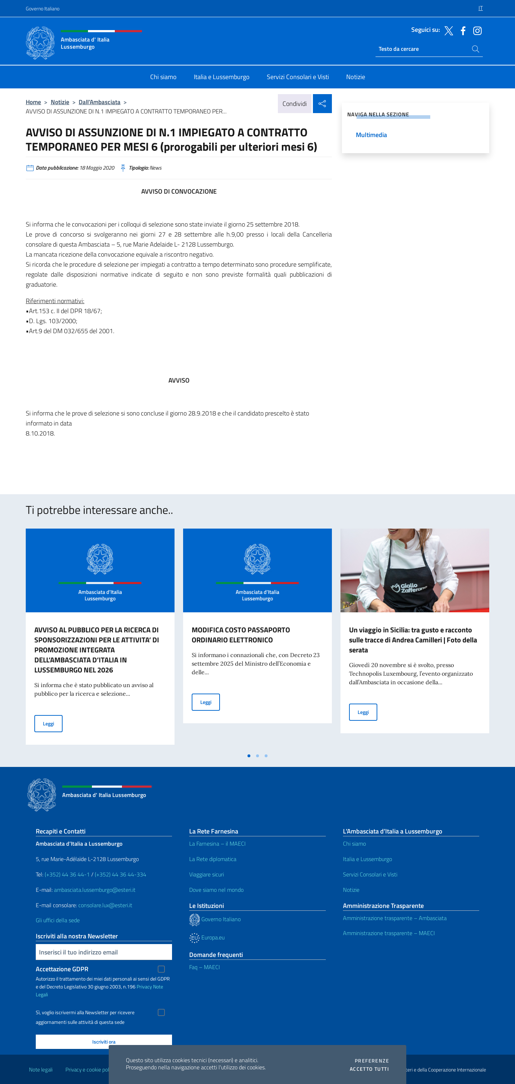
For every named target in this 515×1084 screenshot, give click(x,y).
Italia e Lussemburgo (367, 859)
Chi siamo (354, 843)
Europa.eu (207, 937)
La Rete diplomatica (212, 859)
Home (33, 101)
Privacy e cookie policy (90, 1069)
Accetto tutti (369, 1068)
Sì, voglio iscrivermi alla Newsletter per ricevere (85, 1012)
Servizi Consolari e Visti (370, 874)
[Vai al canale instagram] (476, 30)
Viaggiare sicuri (206, 874)
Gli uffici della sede (58, 920)
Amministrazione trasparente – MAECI (389, 933)
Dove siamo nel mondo (216, 889)
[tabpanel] (100, 639)
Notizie (60, 101)
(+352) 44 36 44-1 (67, 874)
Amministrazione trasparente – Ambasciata (395, 918)
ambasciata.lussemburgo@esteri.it (95, 889)
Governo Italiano (42, 8)
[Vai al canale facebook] (461, 30)
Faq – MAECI (204, 967)
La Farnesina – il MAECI (217, 843)
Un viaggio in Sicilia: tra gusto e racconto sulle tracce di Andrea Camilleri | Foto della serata (413, 639)
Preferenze (372, 1060)
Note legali (41, 1069)
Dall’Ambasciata (100, 101)
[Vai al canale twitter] (447, 30)
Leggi (53, 723)
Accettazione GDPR (62, 969)
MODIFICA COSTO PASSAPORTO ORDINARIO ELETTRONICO (241, 634)
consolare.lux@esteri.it (105, 905)
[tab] (248, 755)
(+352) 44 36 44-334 (120, 874)
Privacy (144, 986)
